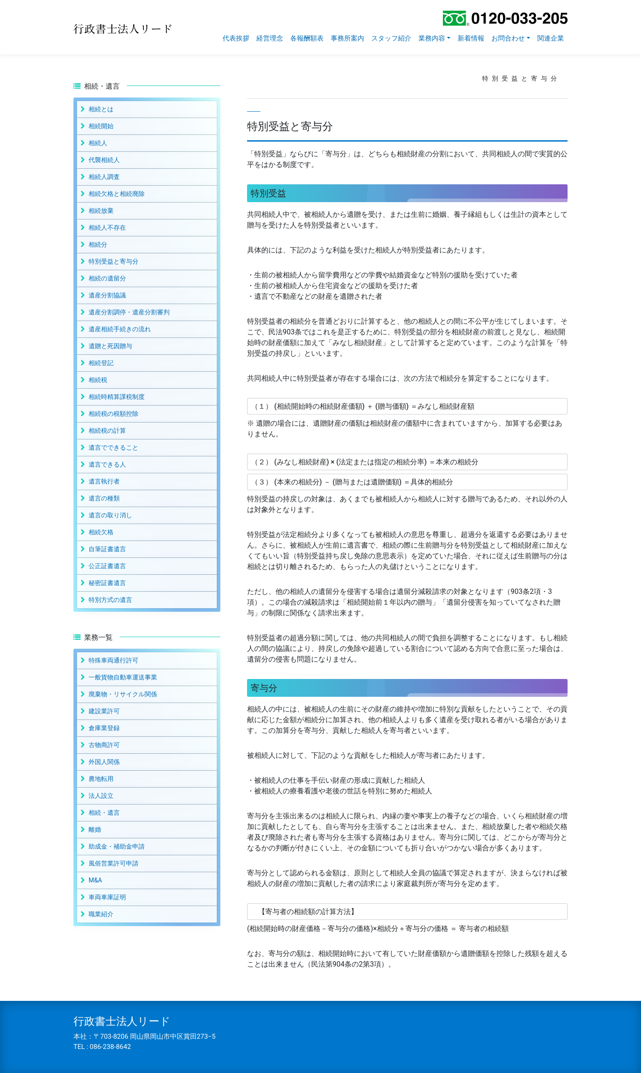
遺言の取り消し (110, 515)
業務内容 (431, 38)
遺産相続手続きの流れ (120, 329)
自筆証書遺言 (107, 549)
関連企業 (550, 38)
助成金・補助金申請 (117, 846)
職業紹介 (101, 914)
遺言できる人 (107, 464)
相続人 (98, 142)
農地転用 (101, 778)
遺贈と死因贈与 (110, 346)
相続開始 (101, 126)
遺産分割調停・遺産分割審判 (129, 312)
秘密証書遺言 (107, 582)
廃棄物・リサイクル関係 (123, 694)
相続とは (101, 109)
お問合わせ (508, 38)
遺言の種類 (104, 498)
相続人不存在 (107, 227)
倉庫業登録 (104, 728)
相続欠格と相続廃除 (117, 193)
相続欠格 (101, 532)
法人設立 (101, 795)
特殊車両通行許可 (113, 660)
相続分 (98, 244)
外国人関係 (104, 761)
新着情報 (471, 38)
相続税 (98, 379)
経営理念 (269, 38)
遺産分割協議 (107, 295)
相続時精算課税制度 (117, 396)
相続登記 (101, 362)
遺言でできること (113, 447)
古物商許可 (104, 744)
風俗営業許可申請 (113, 863)
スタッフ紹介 (391, 38)
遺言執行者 (104, 481)
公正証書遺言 (107, 565)
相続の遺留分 (107, 278)
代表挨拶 (236, 38)
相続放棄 (101, 210)
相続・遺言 (104, 812)
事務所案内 (347, 38)
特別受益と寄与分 (113, 261)
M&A (95, 880)
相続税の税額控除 (113, 413)
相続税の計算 (107, 430)
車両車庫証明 (107, 897)
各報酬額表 (307, 38)
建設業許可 (104, 711)
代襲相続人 (104, 159)
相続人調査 (104, 176)
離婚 (95, 829)
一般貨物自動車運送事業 (123, 677)
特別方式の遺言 (110, 599)
